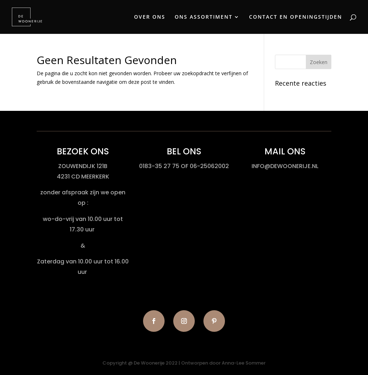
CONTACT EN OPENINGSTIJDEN (295, 17)
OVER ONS (149, 17)
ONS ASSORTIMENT (204, 17)
